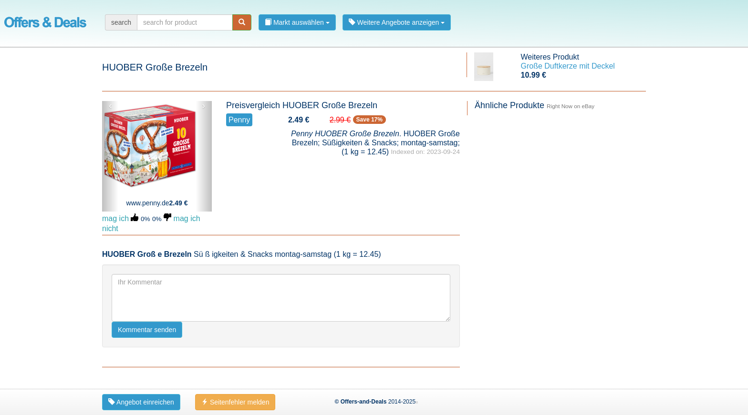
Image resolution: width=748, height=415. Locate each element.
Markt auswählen (297, 22)
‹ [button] (110, 106)
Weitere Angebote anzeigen (397, 22)
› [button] (203, 106)
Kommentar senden (147, 330)
